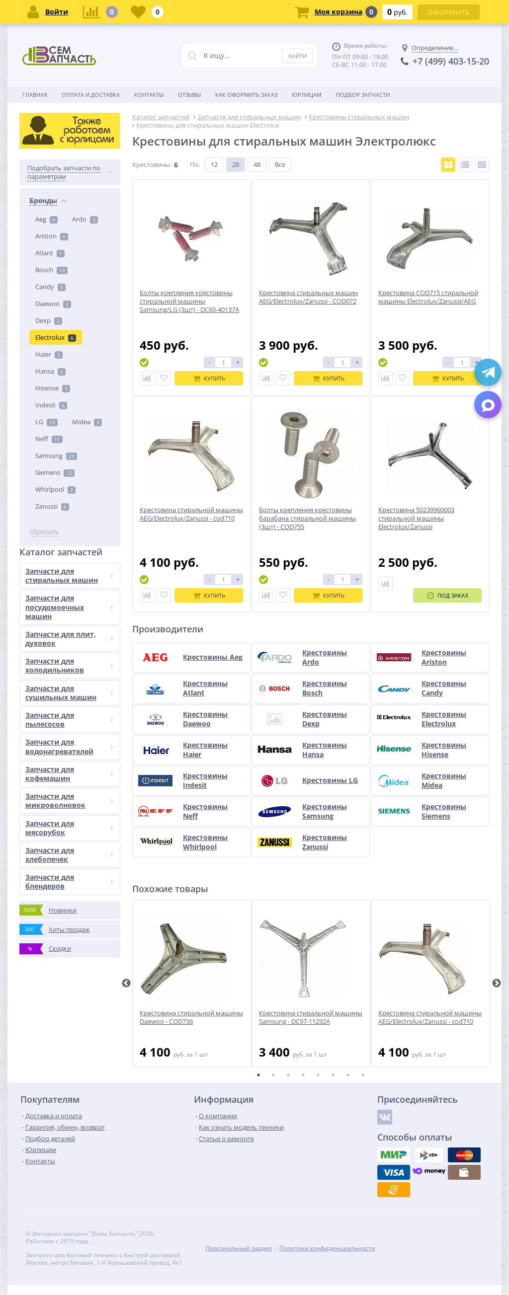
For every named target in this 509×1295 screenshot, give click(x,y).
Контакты (149, 94)
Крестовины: (151, 164)
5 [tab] (318, 1075)
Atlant (50, 252)
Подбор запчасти (363, 94)
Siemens (55, 472)
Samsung (56, 455)
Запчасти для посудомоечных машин (69, 606)
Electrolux (55, 337)
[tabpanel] (192, 983)
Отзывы (189, 94)
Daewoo (53, 303)
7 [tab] (348, 1075)
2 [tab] (273, 1075)
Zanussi (52, 506)
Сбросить (44, 532)
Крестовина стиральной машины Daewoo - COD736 (191, 1017)
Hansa (50, 371)
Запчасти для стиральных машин (69, 575)
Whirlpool (55, 489)
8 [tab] (363, 1075)
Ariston (51, 235)
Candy (50, 286)
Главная (34, 94)
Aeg (46, 219)
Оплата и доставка (91, 94)
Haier (49, 354)
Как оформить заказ (246, 94)
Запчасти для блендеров (69, 881)
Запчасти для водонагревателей (69, 746)
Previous (126, 984)
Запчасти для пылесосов (69, 719)
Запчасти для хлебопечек (69, 854)
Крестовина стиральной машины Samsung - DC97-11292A (310, 1017)
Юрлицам (307, 94)
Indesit (51, 404)
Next (497, 984)
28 (235, 164)
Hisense (52, 387)
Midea (87, 421)
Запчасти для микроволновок (69, 800)
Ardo (85, 219)
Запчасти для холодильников (69, 665)
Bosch (51, 269)
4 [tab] (303, 1075)
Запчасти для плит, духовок (69, 638)
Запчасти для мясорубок (69, 828)
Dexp (48, 320)
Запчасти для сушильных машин (69, 693)
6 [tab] (333, 1075)
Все (280, 164)
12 (214, 164)
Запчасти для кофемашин (69, 773)
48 (257, 164)
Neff (49, 438)
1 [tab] (258, 1075)
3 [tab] (288, 1075)
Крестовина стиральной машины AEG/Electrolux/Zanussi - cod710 (430, 1017)
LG (46, 421)
